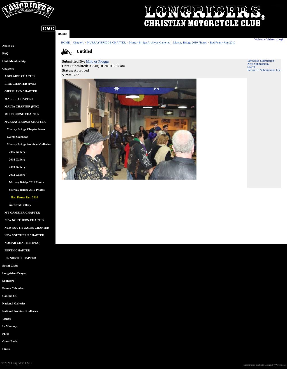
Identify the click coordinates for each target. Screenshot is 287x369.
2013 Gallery (17, 167)
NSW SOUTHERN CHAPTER (24, 235)
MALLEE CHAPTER (18, 98)
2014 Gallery (17, 159)
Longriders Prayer (14, 273)
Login (280, 39)
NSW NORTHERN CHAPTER (24, 220)
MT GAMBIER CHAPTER (22, 212)
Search (251, 66)
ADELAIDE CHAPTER (20, 76)
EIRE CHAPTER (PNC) (20, 83)
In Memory (9, 326)
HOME (62, 33)
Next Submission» (258, 63)
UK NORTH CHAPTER (20, 258)
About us (8, 45)
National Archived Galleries (20, 311)
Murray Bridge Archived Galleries (29, 144)
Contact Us (9, 295)
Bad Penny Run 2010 (222, 42)
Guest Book (9, 341)
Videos (6, 318)
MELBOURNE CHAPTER (22, 114)
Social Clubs (10, 265)
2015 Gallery (17, 151)
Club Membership (14, 61)
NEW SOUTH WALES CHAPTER (26, 227)
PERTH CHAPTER (17, 250)
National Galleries (14, 303)
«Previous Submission (260, 60)
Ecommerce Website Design (258, 364)
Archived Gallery (20, 205)
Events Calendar (17, 136)
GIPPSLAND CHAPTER (20, 91)
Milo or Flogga (97, 61)
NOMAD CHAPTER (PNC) (22, 242)
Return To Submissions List (264, 70)
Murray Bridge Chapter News (26, 129)
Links (6, 348)
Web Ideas (280, 364)
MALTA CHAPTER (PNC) (21, 106)
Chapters (8, 68)
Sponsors (8, 280)
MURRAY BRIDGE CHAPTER (25, 121)
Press (5, 333)
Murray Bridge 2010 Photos (27, 189)
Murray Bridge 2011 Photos (26, 182)
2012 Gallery (17, 174)
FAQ (5, 53)
